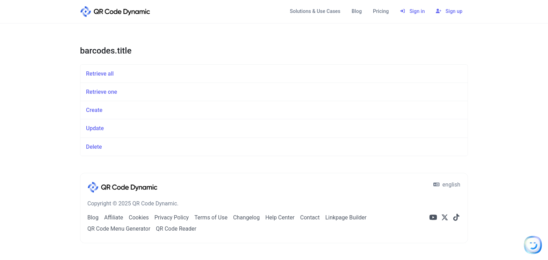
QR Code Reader (176, 228)
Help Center (280, 217)
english (446, 184)
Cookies (139, 217)
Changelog (246, 217)
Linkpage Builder (346, 217)
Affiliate (113, 217)
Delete (94, 146)
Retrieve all (100, 73)
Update (95, 128)
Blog (357, 11)
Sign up (449, 11)
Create (94, 110)
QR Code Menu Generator (118, 228)
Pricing (381, 11)
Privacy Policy (171, 217)
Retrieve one (101, 92)
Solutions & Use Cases (315, 11)
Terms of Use (211, 217)
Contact (310, 217)
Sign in (412, 11)
